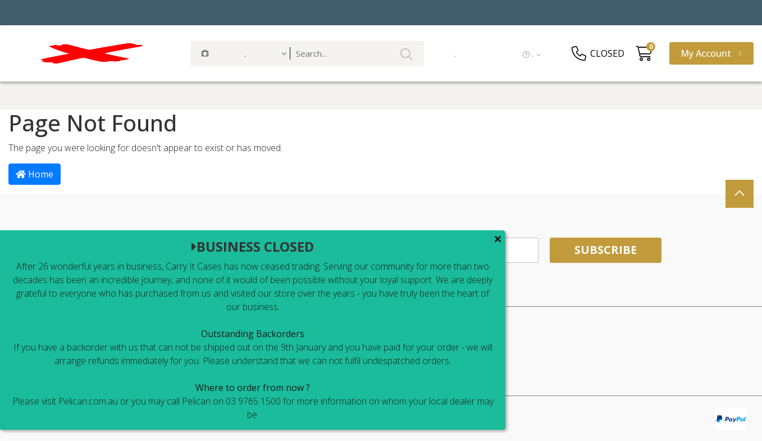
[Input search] (357, 53)
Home (34, 174)
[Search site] (406, 54)
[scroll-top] (740, 194)
